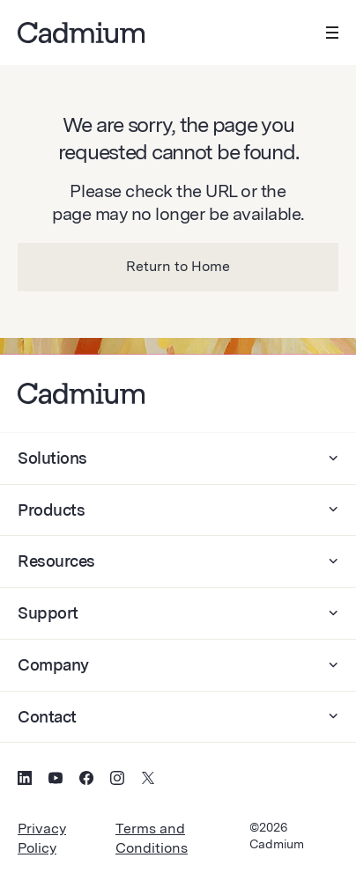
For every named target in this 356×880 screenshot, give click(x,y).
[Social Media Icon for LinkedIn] (25, 780)
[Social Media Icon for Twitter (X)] (148, 780)
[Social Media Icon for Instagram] (117, 780)
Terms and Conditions (151, 838)
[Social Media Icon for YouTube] (55, 780)
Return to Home (178, 266)
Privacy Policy (42, 838)
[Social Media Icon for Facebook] (86, 780)
